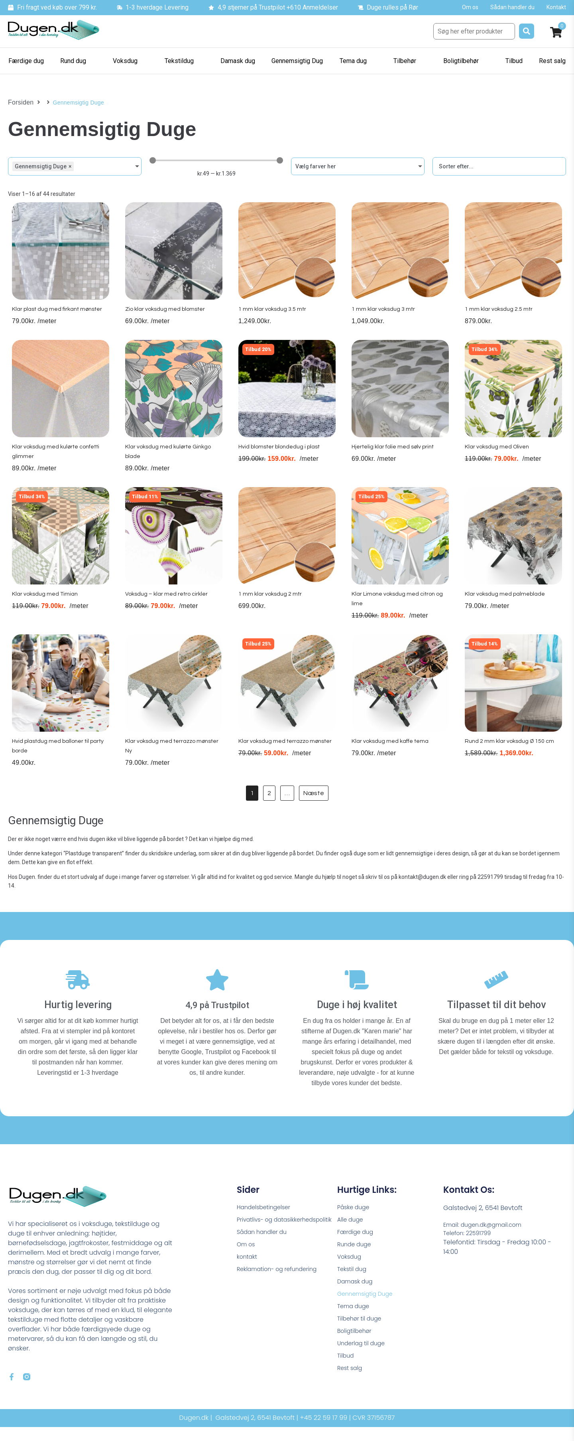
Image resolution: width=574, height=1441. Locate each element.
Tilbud (346, 1375)
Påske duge (355, 1213)
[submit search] (526, 31)
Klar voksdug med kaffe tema (392, 759)
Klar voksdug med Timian (45, 608)
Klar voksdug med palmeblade (507, 608)
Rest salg (351, 1389)
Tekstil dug (353, 1280)
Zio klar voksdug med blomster (167, 317)
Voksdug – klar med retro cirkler (168, 608)
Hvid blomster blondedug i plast (282, 458)
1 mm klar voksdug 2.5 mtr (499, 317)
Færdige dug (357, 1240)
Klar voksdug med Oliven (498, 458)
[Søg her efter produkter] (474, 31)
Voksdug (350, 1267)
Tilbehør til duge (362, 1335)
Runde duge (356, 1253)
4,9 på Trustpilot (217, 1010)
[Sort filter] (499, 166)
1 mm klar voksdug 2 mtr (270, 608)
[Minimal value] (216, 160)
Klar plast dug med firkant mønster (60, 317)
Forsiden (19, 102)
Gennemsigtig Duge (368, 1308)
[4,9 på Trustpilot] (217, 989)
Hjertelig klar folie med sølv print (396, 458)
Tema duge (355, 1321)
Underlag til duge (364, 1362)
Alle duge (352, 1226)
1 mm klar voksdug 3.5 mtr (272, 317)
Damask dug (357, 1294)
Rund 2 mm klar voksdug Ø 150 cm (511, 759)
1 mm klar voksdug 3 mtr (383, 317)
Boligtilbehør (356, 1348)
